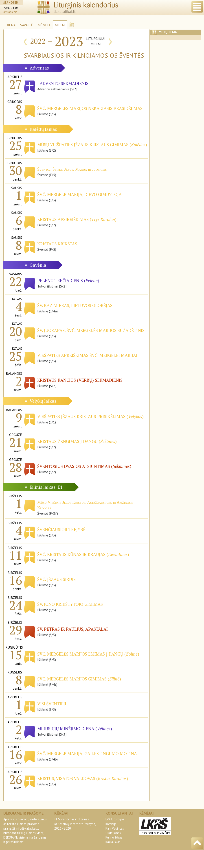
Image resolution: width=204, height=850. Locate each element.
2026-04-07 (10, 8)
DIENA (10, 25)
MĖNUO (44, 25)
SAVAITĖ (26, 25)
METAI (60, 25)
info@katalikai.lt (27, 828)
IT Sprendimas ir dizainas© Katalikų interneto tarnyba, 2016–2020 (75, 823)
